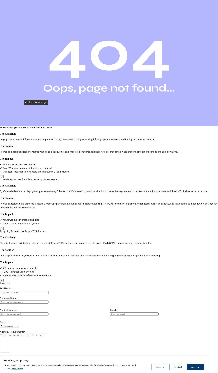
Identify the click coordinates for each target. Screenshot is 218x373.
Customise (160, 367)
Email (113, 310)
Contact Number (9, 310)
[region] (109, 364)
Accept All (195, 367)
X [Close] (1, 177)
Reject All (178, 367)
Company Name (8, 298)
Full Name (5, 288)
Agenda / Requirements (12, 331)
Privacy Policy (17, 369)
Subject (4, 322)
